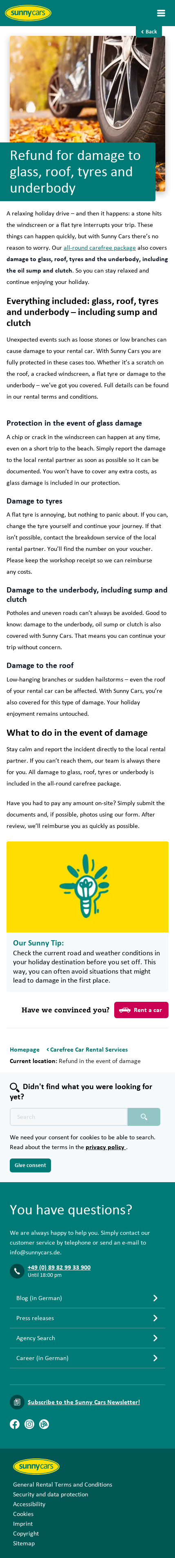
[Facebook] (15, 1424)
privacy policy (106, 1147)
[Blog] (44, 1424)
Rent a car (140, 1010)
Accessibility (29, 1504)
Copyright (26, 1533)
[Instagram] (29, 1424)
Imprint (23, 1523)
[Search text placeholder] (69, 1117)
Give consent (30, 1165)
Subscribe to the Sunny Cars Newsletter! (84, 1402)
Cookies (23, 1514)
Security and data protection (50, 1494)
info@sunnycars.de (35, 1252)
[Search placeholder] (144, 1117)
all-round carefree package (100, 247)
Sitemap (24, 1543)
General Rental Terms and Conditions (62, 1484)
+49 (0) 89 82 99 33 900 (59, 1267)
